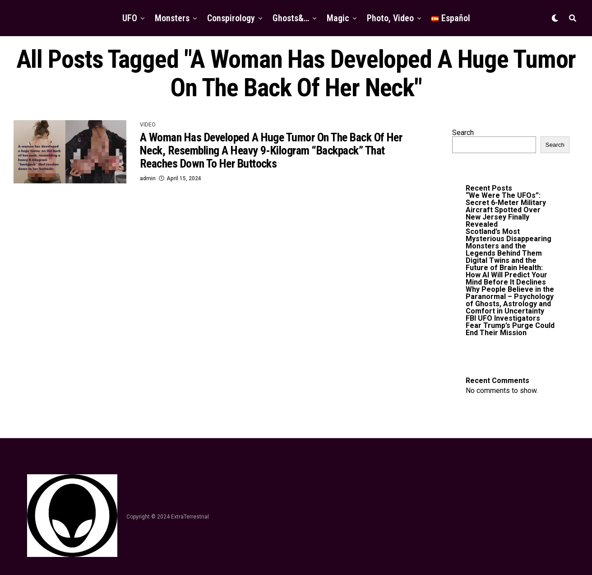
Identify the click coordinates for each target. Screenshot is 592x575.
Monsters (172, 18)
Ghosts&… (291, 18)
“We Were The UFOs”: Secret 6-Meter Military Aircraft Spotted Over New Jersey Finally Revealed (506, 210)
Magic (338, 18)
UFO (129, 18)
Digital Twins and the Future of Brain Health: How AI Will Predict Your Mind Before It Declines (506, 271)
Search (463, 132)
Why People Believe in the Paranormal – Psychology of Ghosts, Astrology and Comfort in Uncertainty (510, 300)
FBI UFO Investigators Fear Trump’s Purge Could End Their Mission (510, 325)
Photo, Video (390, 18)
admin (148, 178)
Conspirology (231, 18)
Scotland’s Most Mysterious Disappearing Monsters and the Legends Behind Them (508, 242)
